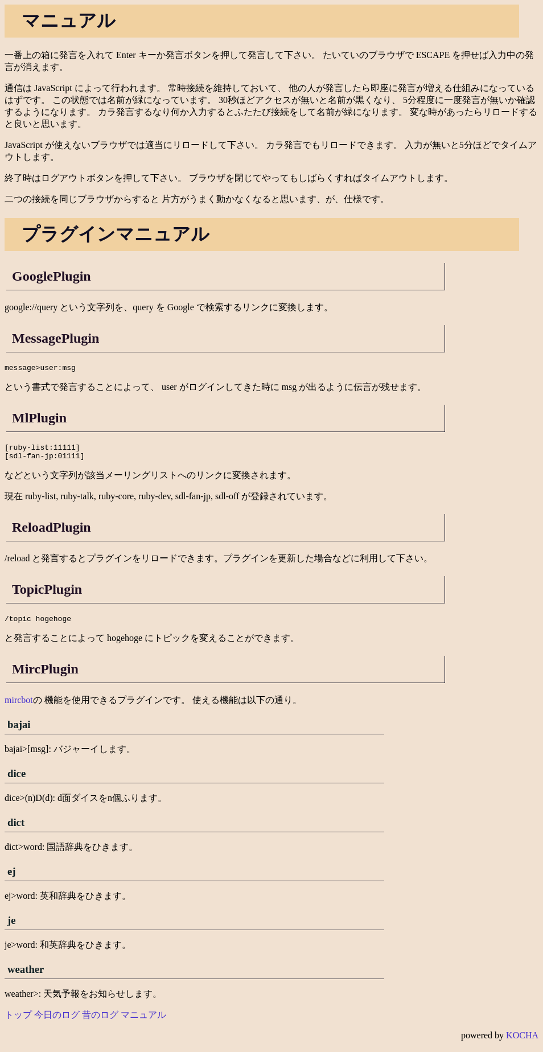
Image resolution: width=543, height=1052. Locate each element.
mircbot (19, 707)
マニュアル (143, 1021)
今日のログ (57, 1021)
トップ (18, 1021)
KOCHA (522, 1042)
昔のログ (100, 1021)
